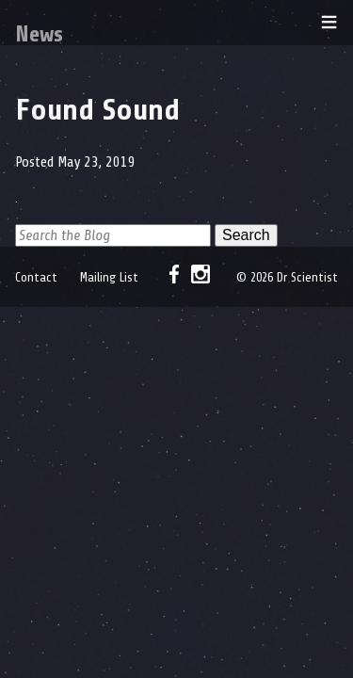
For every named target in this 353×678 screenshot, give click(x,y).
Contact (36, 277)
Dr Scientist (32, 23)
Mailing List (109, 277)
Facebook (174, 274)
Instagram (200, 274)
